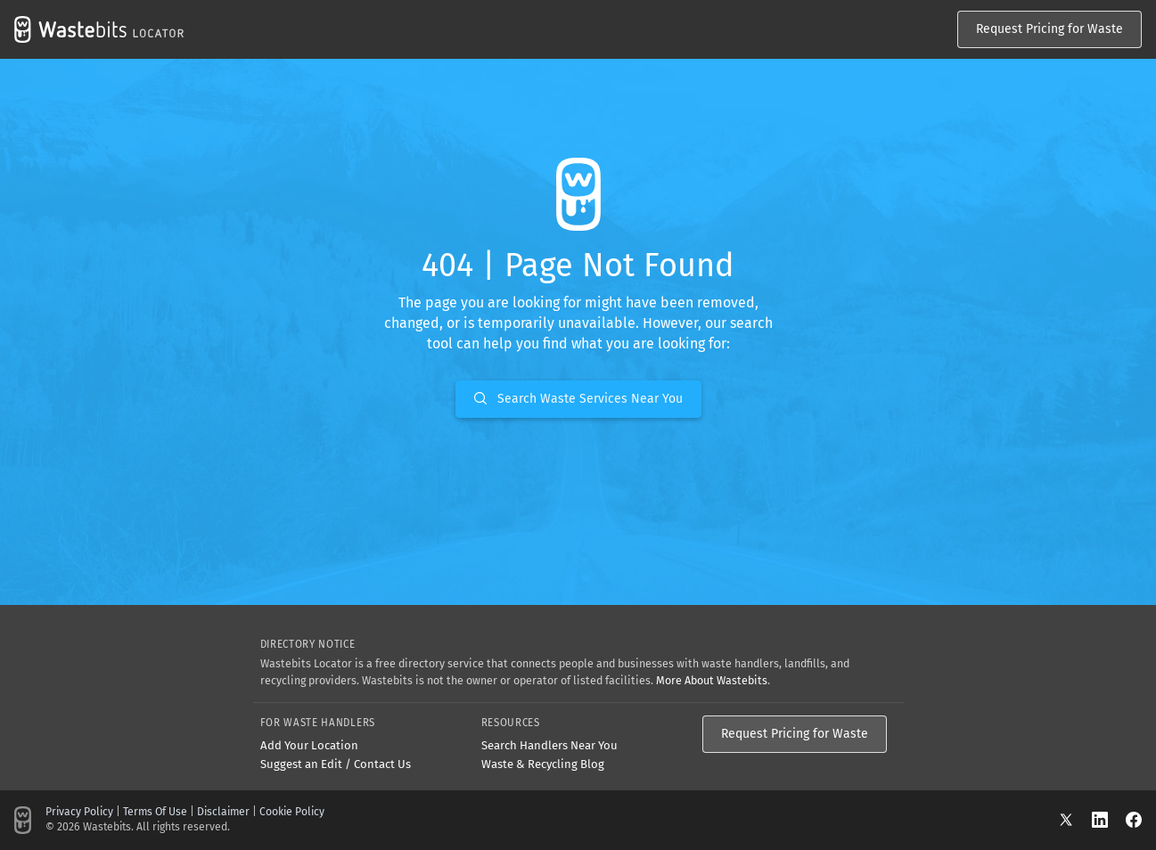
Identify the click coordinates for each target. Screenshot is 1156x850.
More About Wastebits (711, 680)
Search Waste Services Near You (578, 398)
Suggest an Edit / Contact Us (335, 764)
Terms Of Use (155, 811)
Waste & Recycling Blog (542, 764)
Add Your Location (309, 745)
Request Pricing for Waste (1049, 29)
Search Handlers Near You (549, 745)
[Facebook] (1134, 819)
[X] (1075, 819)
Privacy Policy (79, 811)
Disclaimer (223, 811)
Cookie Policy (291, 811)
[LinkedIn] (1109, 819)
